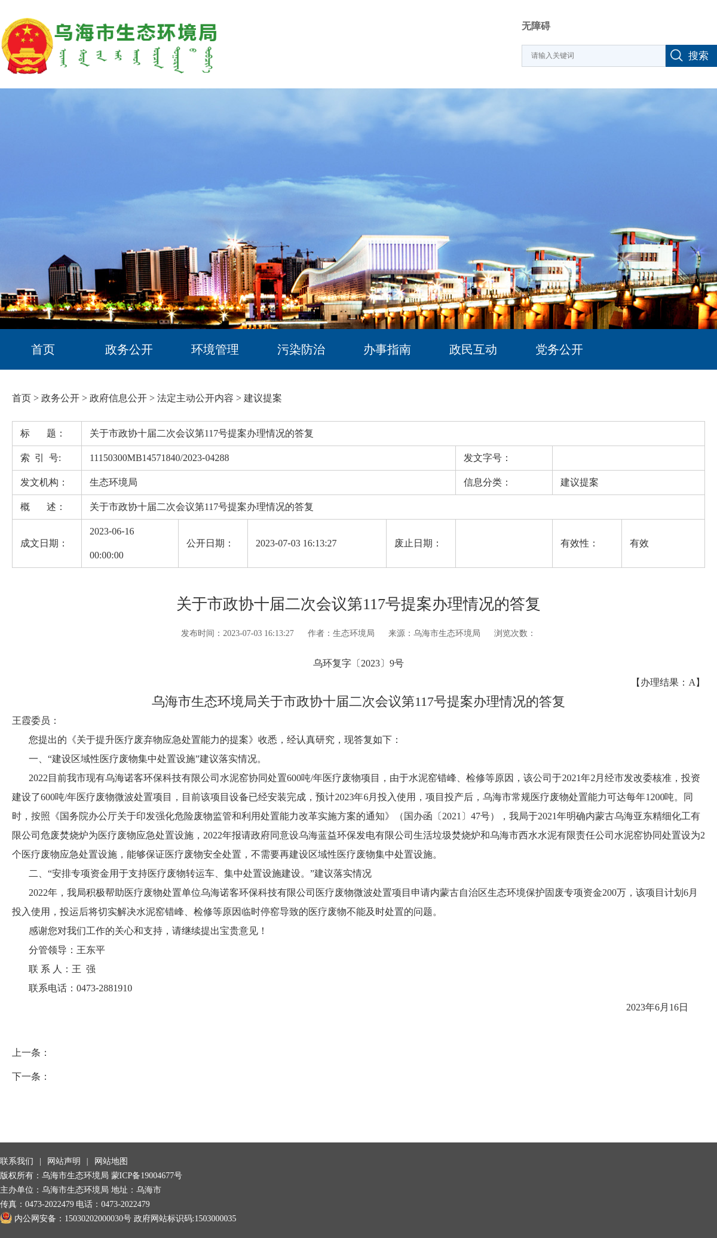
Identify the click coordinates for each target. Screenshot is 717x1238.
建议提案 (263, 398)
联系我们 (16, 1161)
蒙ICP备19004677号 (147, 1175)
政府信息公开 (118, 398)
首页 (43, 349)
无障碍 (536, 26)
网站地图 (111, 1161)
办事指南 (387, 349)
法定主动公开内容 (195, 398)
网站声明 (64, 1161)
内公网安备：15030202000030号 (65, 1218)
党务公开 (559, 349)
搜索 (698, 56)
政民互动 (473, 349)
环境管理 (215, 349)
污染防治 (301, 349)
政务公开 (129, 349)
